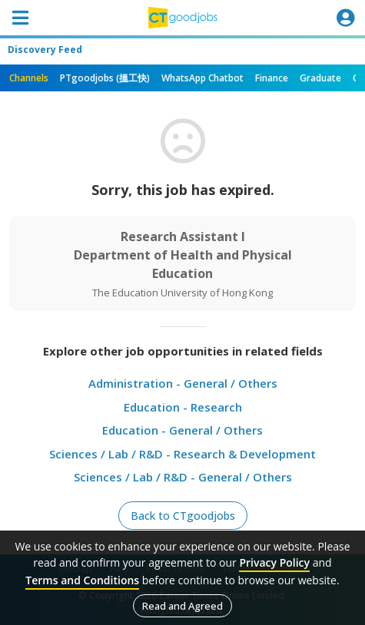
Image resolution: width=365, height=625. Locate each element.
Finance (271, 77)
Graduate (320, 77)
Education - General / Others (182, 430)
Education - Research (183, 407)
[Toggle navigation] (20, 17)
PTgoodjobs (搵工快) (105, 77)
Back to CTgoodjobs (183, 515)
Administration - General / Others (182, 383)
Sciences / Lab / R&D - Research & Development (182, 453)
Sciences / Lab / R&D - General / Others (183, 476)
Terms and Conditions (82, 580)
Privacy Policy (274, 562)
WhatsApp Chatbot (202, 77)
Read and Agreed (182, 606)
